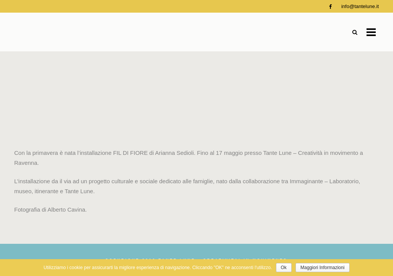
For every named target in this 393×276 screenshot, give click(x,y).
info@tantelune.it (360, 6)
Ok (284, 267)
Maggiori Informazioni (323, 267)
